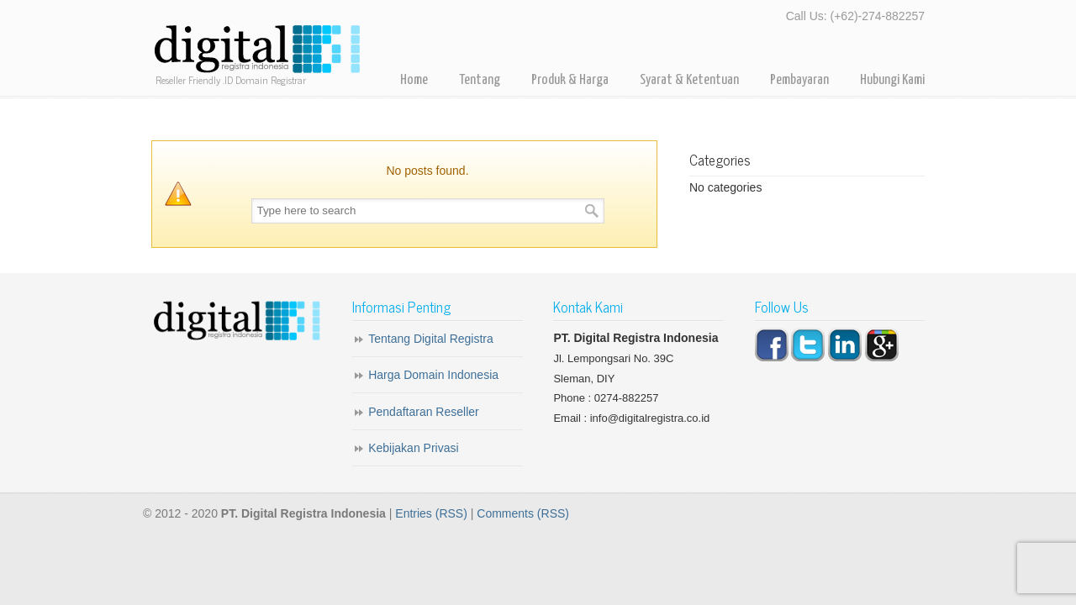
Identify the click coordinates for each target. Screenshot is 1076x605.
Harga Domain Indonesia (433, 374)
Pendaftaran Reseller (423, 411)
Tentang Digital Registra (430, 338)
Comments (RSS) (523, 513)
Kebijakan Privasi (413, 448)
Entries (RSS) (431, 513)
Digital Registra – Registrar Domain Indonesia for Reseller (256, 50)
